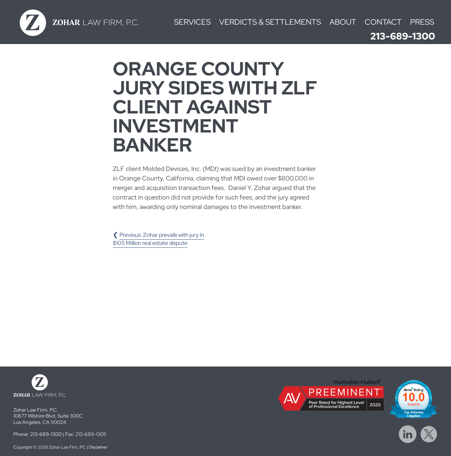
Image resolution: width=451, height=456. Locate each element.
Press (422, 22)
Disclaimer (98, 447)
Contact (383, 22)
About (342, 22)
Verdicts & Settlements (270, 22)
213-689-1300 (402, 36)
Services (192, 22)
